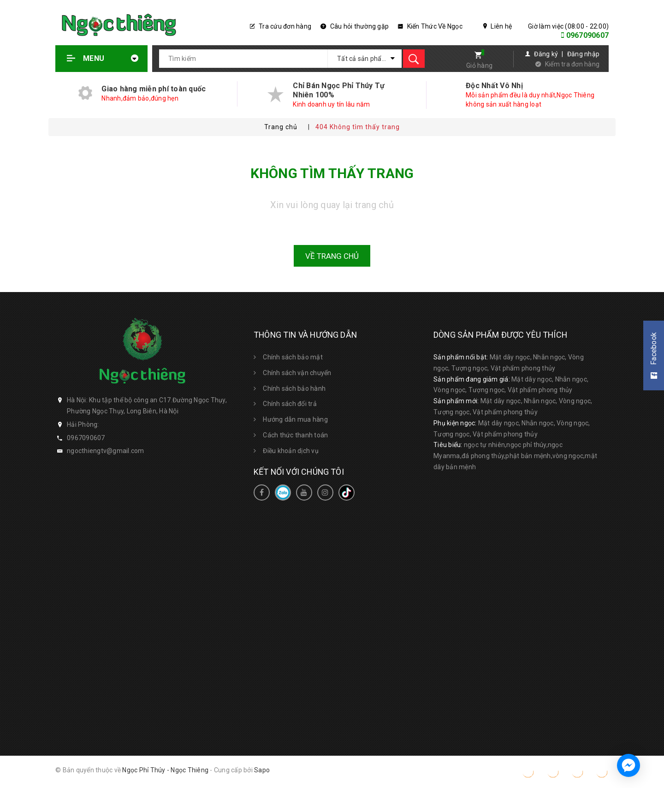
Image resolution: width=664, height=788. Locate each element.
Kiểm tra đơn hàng (572, 64)
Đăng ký (546, 54)
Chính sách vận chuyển (297, 372)
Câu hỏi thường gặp (354, 26)
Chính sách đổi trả (290, 403)
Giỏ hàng (479, 65)
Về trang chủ (332, 256)
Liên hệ (497, 26)
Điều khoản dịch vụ (291, 450)
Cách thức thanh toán (295, 435)
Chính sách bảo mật (293, 357)
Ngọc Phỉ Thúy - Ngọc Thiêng (165, 770)
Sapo (262, 770)
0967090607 (587, 35)
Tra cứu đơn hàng (281, 26)
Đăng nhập (583, 54)
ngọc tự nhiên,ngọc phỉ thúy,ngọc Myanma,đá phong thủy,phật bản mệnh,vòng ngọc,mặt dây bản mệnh (515, 456)
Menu (103, 58)
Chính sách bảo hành (294, 388)
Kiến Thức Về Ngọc (430, 26)
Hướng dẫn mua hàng (295, 419)
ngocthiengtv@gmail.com (105, 450)
